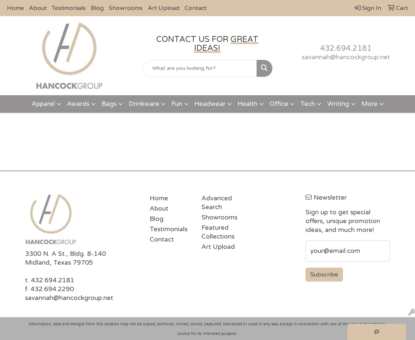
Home (15, 8)
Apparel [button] (43, 104)
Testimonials (69, 8)
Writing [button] (338, 104)
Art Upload (163, 8)
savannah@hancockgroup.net (346, 57)
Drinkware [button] (144, 104)
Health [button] (247, 104)
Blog (97, 8)
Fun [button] (176, 104)
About (38, 8)
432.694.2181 (346, 48)
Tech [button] (307, 104)
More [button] (369, 104)
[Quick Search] (200, 68)
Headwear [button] (209, 104)
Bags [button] (109, 104)
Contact (196, 8)
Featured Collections (218, 232)
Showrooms (126, 8)
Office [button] (278, 104)
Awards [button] (78, 104)
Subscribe (324, 274)
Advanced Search (216, 202)
